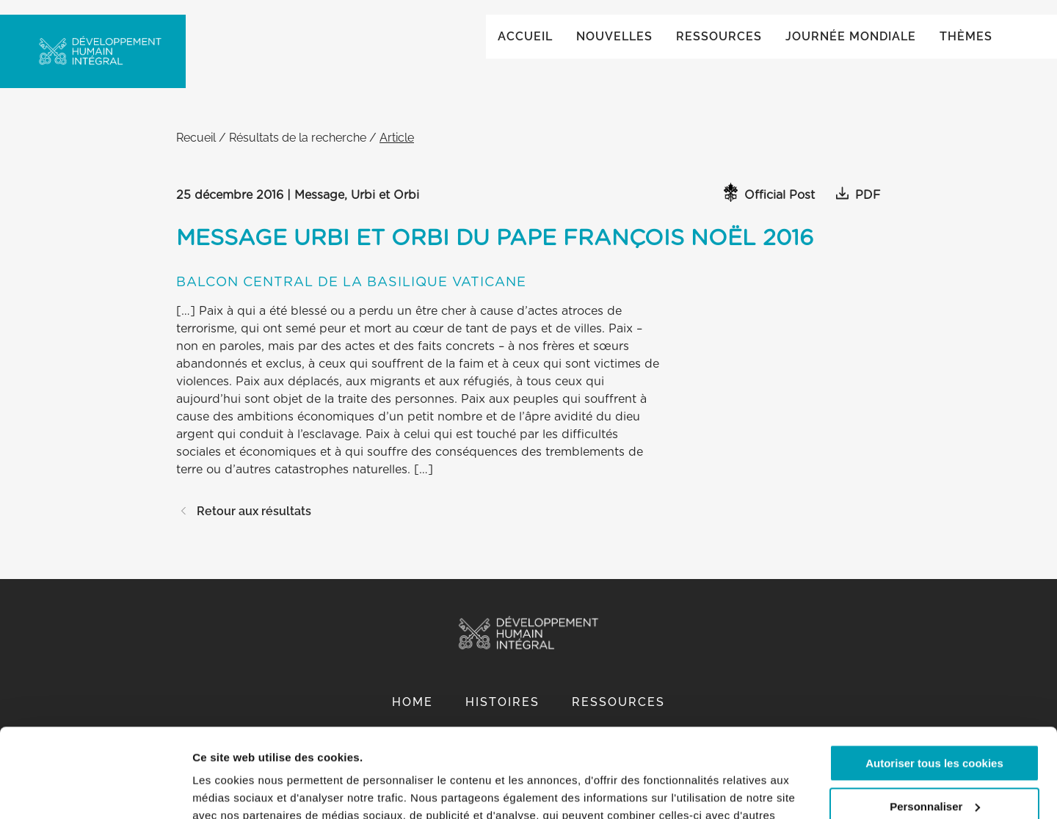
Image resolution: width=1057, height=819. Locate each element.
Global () (945, 30)
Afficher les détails (241, 790)
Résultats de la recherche (297, 152)
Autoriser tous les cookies (934, 680)
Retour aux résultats (243, 526)
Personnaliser (935, 722)
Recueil (196, 152)
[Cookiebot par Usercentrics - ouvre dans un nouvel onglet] (95, 790)
